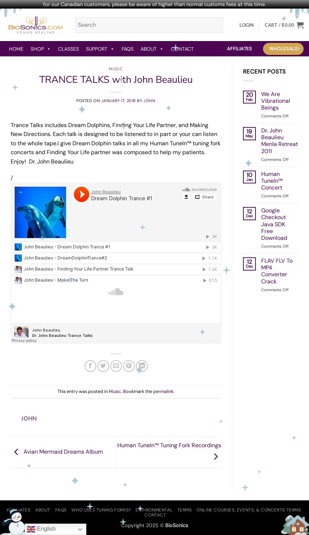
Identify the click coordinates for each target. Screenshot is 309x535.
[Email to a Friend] (116, 366)
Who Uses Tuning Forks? (101, 510)
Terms (184, 510)
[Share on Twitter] (103, 366)
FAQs (127, 49)
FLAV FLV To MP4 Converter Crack (277, 271)
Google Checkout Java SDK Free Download (274, 224)
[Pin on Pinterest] (129, 366)
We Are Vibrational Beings (275, 101)
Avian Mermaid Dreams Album (57, 451)
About (152, 49)
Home (16, 49)
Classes (68, 49)
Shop (41, 49)
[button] (246, 25)
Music (116, 69)
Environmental (154, 510)
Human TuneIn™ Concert (272, 181)
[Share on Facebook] (90, 366)
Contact (182, 49)
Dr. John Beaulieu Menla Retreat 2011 (279, 141)
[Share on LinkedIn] (142, 366)
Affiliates (18, 510)
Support (100, 49)
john (149, 100)
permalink (163, 391)
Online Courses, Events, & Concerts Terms (249, 510)
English (41, 529)
